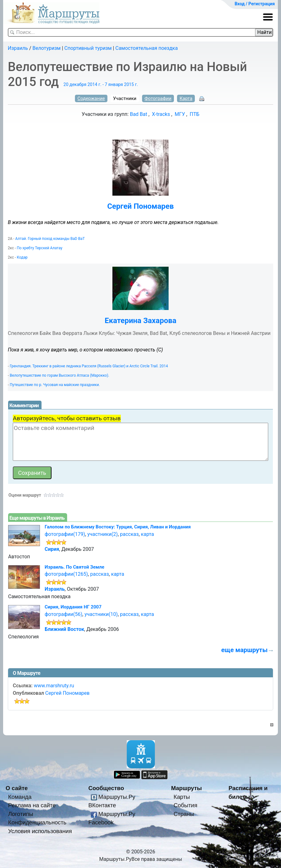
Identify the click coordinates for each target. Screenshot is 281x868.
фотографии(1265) (66, 574)
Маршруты (186, 788)
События (185, 805)
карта (147, 534)
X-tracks (161, 114)
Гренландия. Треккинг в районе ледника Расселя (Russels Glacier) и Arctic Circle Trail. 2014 (89, 366)
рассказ (129, 534)
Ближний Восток (64, 629)
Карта (186, 98)
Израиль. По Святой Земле (74, 567)
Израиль (18, 48)
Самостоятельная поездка (146, 48)
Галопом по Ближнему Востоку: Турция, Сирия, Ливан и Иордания (118, 527)
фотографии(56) (63, 614)
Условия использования (40, 831)
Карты (182, 797)
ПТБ (195, 114)
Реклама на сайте (32, 805)
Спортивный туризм (88, 48)
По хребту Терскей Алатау (39, 248)
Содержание (91, 98)
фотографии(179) (65, 534)
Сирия (52, 549)
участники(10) (101, 614)
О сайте (17, 788)
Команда (20, 797)
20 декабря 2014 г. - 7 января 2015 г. (100, 84)
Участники (124, 98)
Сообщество (106, 788)
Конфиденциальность (37, 822)
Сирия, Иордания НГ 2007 (73, 607)
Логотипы (20, 814)
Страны (184, 814)
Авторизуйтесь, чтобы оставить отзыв (67, 418)
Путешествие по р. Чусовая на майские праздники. (55, 385)
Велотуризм (46, 48)
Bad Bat (138, 114)
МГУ (180, 114)
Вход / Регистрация (254, 3)
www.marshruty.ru (54, 686)
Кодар (22, 257)
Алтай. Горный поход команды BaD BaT (50, 238)
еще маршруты (244, 650)
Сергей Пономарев (140, 206)
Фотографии (158, 98)
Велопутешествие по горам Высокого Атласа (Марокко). (59, 375)
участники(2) (102, 534)
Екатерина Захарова (140, 320)
